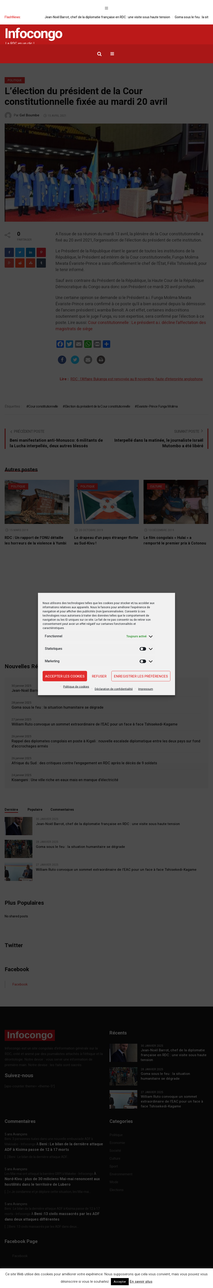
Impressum (145, 689)
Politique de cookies (76, 687)
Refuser (99, 676)
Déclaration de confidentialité (114, 689)
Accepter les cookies (65, 676)
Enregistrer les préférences (141, 676)
